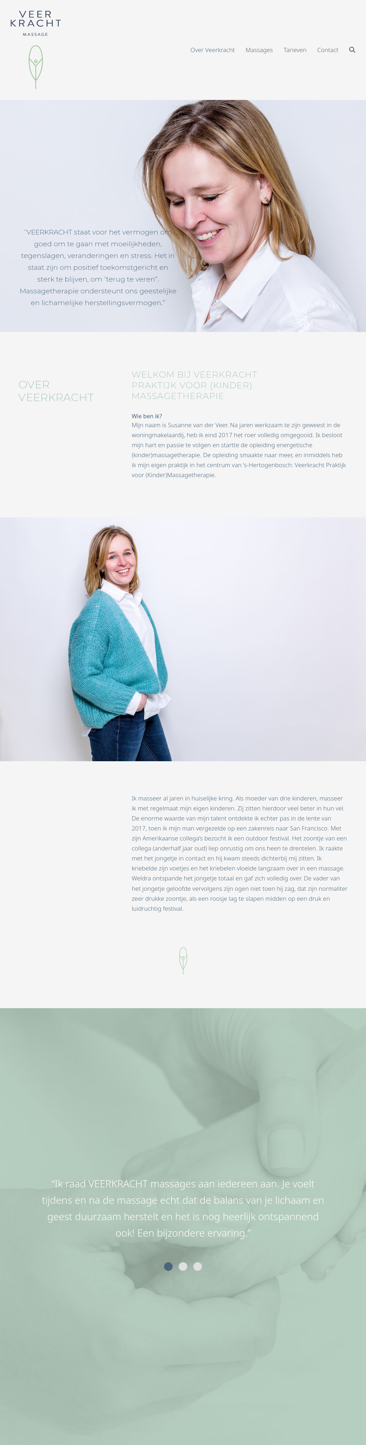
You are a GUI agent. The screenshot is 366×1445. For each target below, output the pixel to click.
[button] (352, 50)
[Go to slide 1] (168, 1266)
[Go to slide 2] (183, 1266)
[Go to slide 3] (197, 1266)
